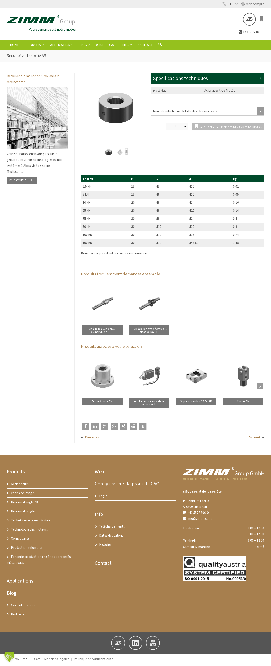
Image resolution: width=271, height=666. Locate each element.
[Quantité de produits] (176, 128)
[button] (252, 4)
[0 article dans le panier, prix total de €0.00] (261, 20)
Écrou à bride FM (102, 403)
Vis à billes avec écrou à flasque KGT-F (149, 332)
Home (14, 46)
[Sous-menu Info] (131, 47)
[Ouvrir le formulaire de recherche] (160, 47)
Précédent (93, 439)
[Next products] (260, 388)
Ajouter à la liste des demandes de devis (230, 129)
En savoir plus (20, 182)
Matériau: (160, 92)
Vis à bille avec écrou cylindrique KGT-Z (102, 332)
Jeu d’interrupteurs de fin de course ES (149, 404)
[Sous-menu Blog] (89, 47)
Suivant (254, 439)
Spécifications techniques (207, 80)
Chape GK (243, 403)
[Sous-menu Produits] (43, 47)
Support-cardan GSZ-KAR (196, 403)
